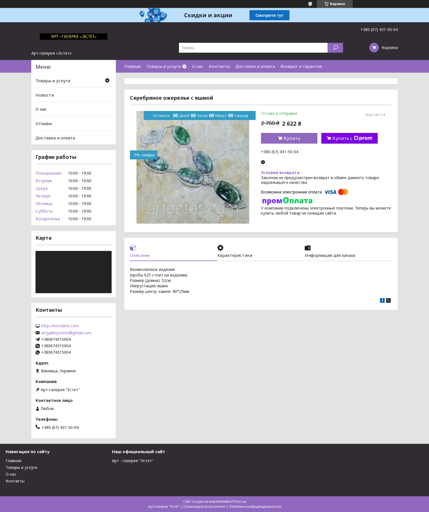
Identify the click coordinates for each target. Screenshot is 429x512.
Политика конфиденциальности (255, 506)
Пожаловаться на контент (204, 506)
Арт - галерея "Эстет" (133, 460)
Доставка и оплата (255, 66)
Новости (45, 95)
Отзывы (44, 123)
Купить (292, 138)
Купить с (352, 138)
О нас (197, 66)
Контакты (219, 66)
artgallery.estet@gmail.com (66, 332)
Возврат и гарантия (301, 66)
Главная (132, 66)
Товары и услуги (163, 66)
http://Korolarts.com (60, 325)
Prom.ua (239, 501)
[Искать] (335, 48)
